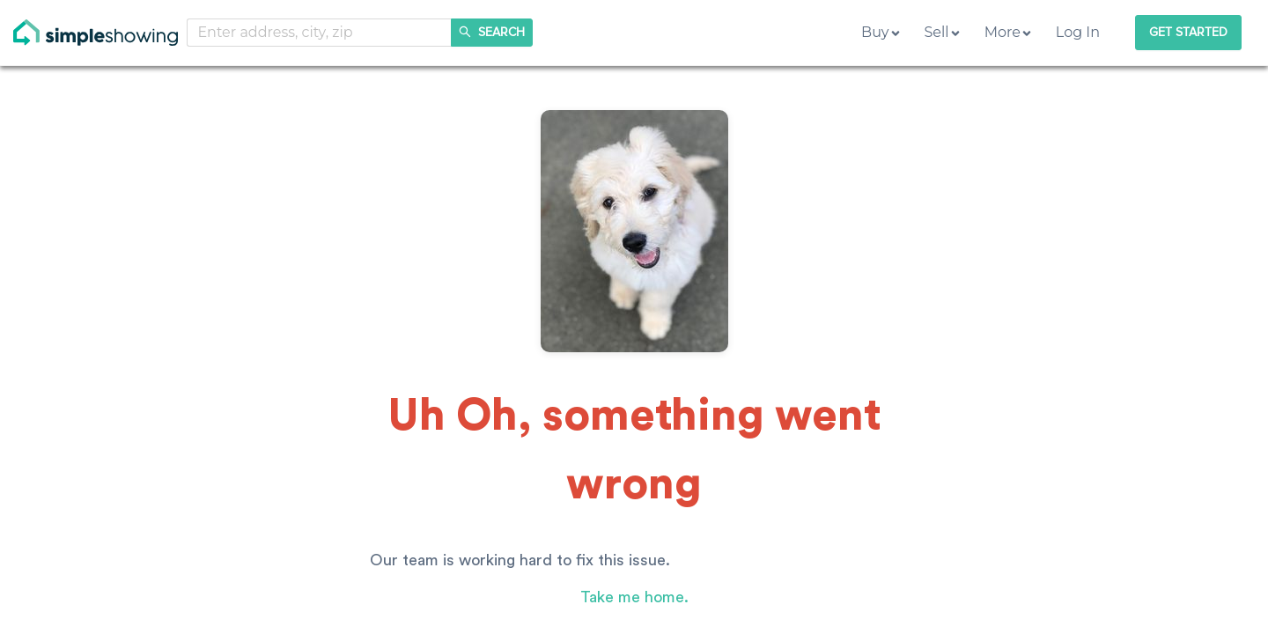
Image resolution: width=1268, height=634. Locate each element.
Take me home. (634, 597)
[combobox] (319, 32)
